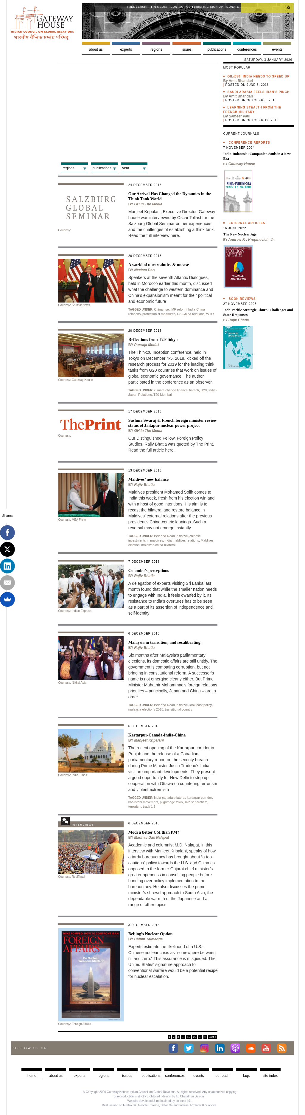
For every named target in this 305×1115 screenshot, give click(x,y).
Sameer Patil (239, 116)
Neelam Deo (144, 270)
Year (125, 168)
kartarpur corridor (199, 797)
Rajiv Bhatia (144, 485)
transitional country (178, 709)
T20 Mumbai (162, 394)
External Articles (247, 223)
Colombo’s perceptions (148, 570)
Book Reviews (242, 298)
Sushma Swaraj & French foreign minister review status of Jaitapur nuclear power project (172, 423)
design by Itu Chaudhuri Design (183, 1096)
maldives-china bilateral (158, 545)
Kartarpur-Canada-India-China (157, 735)
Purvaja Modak (147, 345)
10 (188, 1036)
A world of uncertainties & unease (158, 265)
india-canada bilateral (169, 797)
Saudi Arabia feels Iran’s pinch (259, 92)
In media (160, 6)
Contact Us (180, 6)
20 (194, 1036)
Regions (156, 49)
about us (56, 1076)
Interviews (82, 824)
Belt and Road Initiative (171, 536)
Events (277, 49)
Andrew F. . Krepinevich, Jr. (251, 240)
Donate (232, 6)
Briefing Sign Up (208, 6)
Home (31, 1076)
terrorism (134, 806)
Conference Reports (249, 142)
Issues (186, 49)
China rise (161, 309)
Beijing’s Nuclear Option (150, 934)
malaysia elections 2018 (145, 709)
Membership (139, 6)
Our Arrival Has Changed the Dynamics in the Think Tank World (169, 196)
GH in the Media (148, 204)
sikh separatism (195, 802)
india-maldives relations (182, 540)
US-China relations (190, 314)
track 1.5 (149, 806)
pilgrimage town (171, 802)
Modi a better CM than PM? (153, 832)
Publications (216, 49)
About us (96, 49)
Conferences (247, 49)
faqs (246, 1076)
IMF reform (178, 309)
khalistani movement (143, 802)
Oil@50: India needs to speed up (259, 76)
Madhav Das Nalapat (151, 837)
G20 (203, 390)
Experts (126, 49)
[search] (267, 8)
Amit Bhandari (241, 81)
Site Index (270, 1076)
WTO (210, 314)
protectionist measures (158, 314)
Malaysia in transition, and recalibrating (164, 642)
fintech (194, 390)
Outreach (223, 1076)
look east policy (200, 705)
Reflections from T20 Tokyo (153, 339)
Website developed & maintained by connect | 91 (159, 1100)
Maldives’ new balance (148, 479)
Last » (212, 1036)
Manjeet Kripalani (149, 740)
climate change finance (171, 390)
